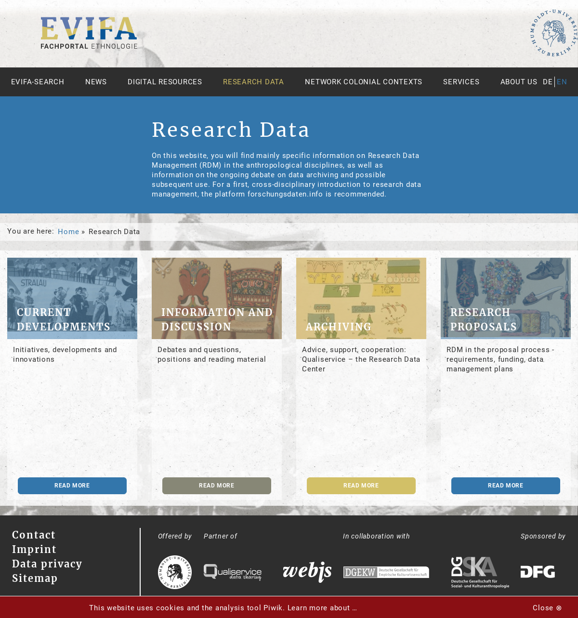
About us (519, 82)
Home (68, 231)
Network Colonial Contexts (363, 82)
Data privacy (47, 564)
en (562, 82)
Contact (34, 535)
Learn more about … (323, 608)
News (96, 82)
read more (72, 485)
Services (461, 82)
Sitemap (35, 578)
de (548, 82)
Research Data (253, 82)
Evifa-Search (38, 82)
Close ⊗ (547, 608)
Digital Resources (165, 82)
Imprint (34, 549)
